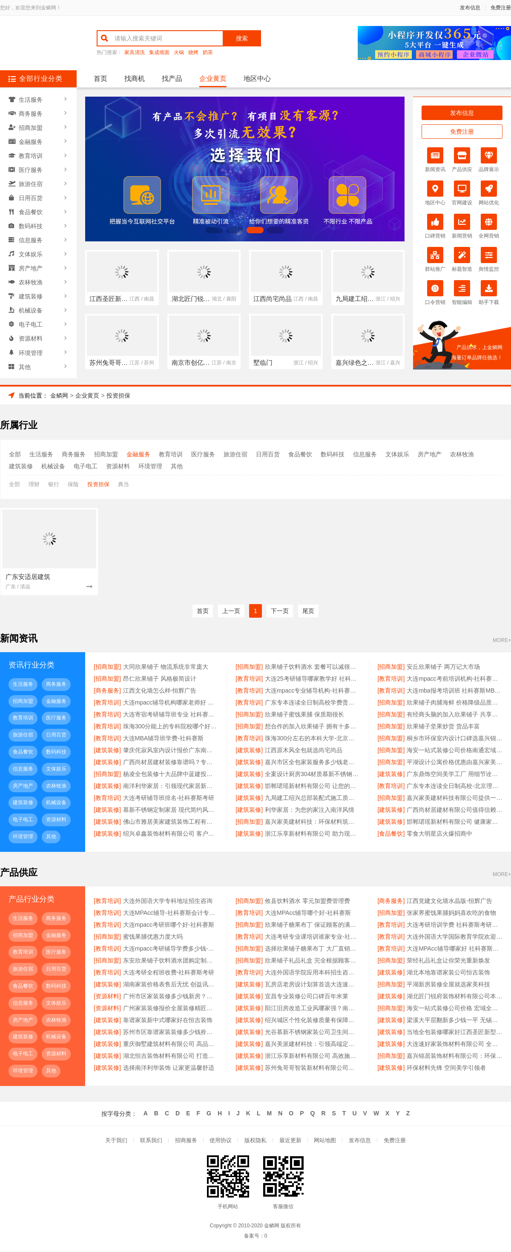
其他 (25, 358)
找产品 (172, 78)
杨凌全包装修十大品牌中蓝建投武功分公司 (170, 774)
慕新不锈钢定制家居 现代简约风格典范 (170, 810)
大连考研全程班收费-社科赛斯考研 (169, 972)
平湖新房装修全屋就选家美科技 (448, 984)
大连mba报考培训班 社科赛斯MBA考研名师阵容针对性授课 (454, 691)
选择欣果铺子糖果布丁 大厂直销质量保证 (312, 948)
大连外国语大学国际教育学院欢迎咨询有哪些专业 (454, 937)
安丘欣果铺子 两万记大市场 (443, 667)
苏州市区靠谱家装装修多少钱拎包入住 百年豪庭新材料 (170, 1032)
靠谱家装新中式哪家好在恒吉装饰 (167, 1020)
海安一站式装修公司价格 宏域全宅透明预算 (454, 1008)
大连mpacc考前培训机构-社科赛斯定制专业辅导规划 (454, 679)
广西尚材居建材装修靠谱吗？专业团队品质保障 (170, 762)
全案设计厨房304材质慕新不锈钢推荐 (312, 774)
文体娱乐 (31, 249)
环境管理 (31, 344)
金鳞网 (59, 395)
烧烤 (193, 52)
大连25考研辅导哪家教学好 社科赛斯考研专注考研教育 (312, 679)
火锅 (179, 52)
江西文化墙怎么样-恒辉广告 (160, 691)
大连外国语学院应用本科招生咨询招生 (312, 972)
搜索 (242, 38)
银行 (53, 484)
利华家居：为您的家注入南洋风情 (309, 810)
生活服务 (31, 99)
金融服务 (31, 140)
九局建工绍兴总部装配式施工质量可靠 (312, 798)
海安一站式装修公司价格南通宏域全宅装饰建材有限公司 (454, 750)
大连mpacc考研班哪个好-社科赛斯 (168, 925)
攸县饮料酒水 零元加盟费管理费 (307, 901)
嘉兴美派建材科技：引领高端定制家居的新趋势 (312, 1044)
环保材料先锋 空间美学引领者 (446, 1068)
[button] (214, 230)
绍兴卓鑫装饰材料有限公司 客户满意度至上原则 (170, 834)
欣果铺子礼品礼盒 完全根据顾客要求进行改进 (312, 960)
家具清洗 (134, 52)
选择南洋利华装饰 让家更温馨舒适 (168, 1068)
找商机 (134, 78)
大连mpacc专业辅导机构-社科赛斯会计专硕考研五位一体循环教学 (312, 691)
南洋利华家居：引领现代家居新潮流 (170, 786)
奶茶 (208, 52)
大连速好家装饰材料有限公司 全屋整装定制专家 (454, 1044)
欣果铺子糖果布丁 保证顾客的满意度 (312, 925)
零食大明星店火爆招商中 (439, 834)
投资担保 (118, 395)
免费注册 (501, 8)
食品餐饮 (31, 208)
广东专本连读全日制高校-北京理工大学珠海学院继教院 (454, 786)
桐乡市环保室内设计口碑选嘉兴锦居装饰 (454, 738)
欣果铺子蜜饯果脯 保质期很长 (304, 714)
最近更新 (290, 1141)
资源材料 (31, 330)
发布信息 (470, 8)
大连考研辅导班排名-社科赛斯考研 (169, 798)
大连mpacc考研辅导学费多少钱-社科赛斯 (170, 948)
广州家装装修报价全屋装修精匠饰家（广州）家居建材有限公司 (170, 1008)
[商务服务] (107, 691)
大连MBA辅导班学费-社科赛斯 (163, 738)
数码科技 (31, 221)
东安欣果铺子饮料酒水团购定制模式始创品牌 (170, 960)
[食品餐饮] (391, 834)
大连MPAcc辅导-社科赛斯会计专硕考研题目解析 (170, 913)
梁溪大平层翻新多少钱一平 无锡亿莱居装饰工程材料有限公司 (454, 1020)
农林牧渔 (31, 276)
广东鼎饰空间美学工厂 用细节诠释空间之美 (454, 774)
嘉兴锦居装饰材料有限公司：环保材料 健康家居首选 (454, 1056)
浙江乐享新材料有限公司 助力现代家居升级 (312, 834)
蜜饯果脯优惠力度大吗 (153, 937)
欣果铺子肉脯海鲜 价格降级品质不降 (454, 702)
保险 (73, 484)
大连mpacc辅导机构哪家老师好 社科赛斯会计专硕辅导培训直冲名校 (170, 702)
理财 (34, 484)
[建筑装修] (107, 750)
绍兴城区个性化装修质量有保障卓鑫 (312, 1020)
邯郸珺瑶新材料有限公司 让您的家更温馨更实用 (312, 786)
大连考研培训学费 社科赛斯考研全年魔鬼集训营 (454, 925)
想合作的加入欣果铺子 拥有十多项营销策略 (312, 726)
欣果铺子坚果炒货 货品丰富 (443, 726)
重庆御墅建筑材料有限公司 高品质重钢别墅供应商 (170, 1044)
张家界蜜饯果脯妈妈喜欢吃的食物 (451, 913)
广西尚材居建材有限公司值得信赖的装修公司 (454, 810)
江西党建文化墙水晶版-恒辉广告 (449, 901)
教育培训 (31, 153)
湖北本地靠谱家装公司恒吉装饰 (448, 972)
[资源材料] (107, 996)
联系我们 (151, 1141)
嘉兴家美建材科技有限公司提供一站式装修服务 (454, 798)
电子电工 (31, 317)
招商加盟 (31, 126)
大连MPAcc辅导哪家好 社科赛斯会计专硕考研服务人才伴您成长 (454, 948)
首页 (100, 78)
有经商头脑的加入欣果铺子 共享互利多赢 (454, 714)
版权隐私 (255, 1141)
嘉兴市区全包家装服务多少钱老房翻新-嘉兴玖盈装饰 (312, 762)
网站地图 (325, 1141)
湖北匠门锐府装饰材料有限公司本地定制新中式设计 (454, 996)
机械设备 (31, 303)
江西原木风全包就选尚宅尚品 (303, 750)
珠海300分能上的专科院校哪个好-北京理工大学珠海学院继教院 (170, 726)
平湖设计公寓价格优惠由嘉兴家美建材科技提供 (454, 762)
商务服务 (31, 112)
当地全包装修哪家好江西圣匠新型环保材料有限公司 (454, 1032)
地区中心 (257, 78)
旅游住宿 (31, 181)
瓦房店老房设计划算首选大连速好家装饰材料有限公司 (312, 984)
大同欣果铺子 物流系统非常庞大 (165, 667)
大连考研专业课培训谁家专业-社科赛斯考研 (312, 937)
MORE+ (502, 641)
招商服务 (186, 1141)
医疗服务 (31, 167)
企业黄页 (213, 78)
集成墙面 (159, 52)
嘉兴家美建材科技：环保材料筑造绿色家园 (312, 822)
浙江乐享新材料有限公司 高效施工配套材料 (312, 1056)
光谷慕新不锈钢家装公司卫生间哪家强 (312, 1032)
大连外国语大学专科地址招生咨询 (167, 901)
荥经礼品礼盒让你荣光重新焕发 (448, 960)
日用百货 (31, 194)
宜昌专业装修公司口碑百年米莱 (306, 996)
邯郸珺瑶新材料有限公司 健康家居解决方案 (454, 822)
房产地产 (31, 262)
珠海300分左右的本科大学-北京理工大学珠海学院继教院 (312, 738)
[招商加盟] (107, 667)
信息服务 (31, 235)
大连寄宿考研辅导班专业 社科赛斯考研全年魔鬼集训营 (170, 714)
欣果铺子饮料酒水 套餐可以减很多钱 (312, 667)
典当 (123, 484)
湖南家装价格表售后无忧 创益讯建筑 (170, 984)
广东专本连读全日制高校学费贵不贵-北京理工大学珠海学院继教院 (312, 702)
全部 (15, 454)
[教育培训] (249, 679)
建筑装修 (31, 289)
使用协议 (221, 1141)
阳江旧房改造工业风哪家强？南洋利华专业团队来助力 (312, 1008)
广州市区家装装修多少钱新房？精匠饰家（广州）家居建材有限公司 (170, 996)
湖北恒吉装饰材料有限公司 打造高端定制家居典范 (170, 1056)
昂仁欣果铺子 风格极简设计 (159, 679)
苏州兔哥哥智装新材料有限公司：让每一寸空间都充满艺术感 (312, 1068)
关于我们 (116, 1141)
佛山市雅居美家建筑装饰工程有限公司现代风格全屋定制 (170, 822)
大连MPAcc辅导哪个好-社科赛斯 (308, 913)
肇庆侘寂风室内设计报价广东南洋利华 (170, 750)
